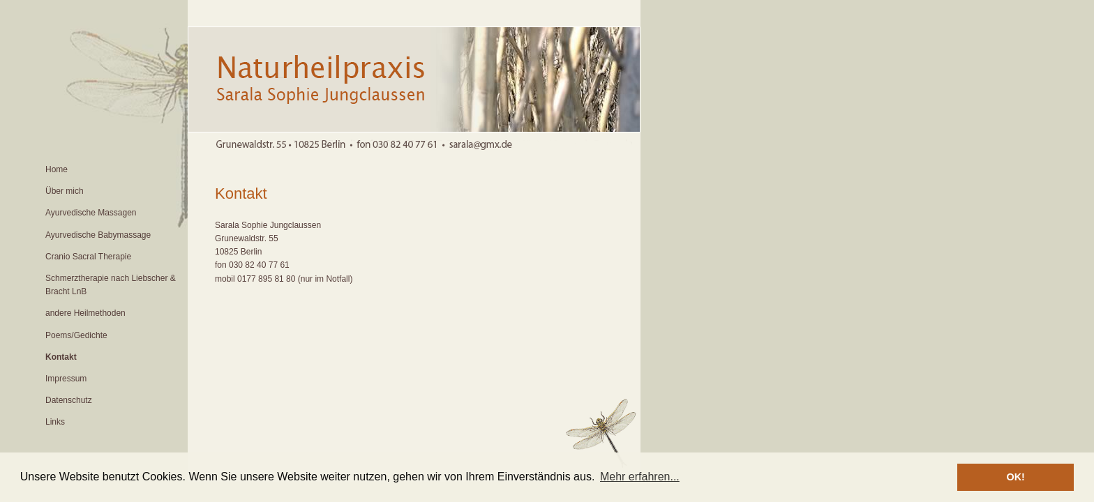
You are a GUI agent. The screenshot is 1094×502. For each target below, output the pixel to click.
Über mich (64, 191)
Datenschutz (68, 400)
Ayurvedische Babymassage (98, 235)
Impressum (66, 378)
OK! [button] (1015, 476)
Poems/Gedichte (76, 335)
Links (55, 422)
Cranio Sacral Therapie (88, 256)
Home (56, 169)
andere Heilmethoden (85, 313)
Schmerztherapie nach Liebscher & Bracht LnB (110, 284)
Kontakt (61, 357)
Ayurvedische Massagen (91, 213)
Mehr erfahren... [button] (640, 476)
